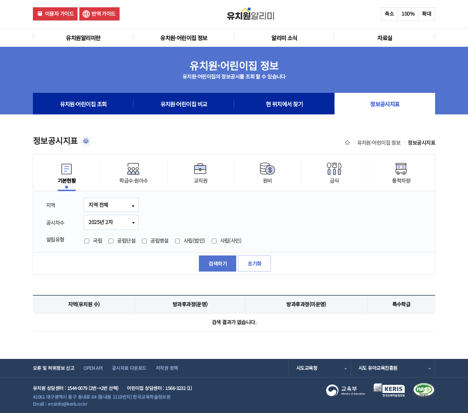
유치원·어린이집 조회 (83, 104)
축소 (389, 13)
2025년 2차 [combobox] (100, 222)
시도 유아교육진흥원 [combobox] (377, 367)
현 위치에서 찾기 (284, 104)
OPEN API (93, 367)
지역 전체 (98, 204)
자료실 (384, 38)
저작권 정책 (167, 367)
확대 (426, 13)
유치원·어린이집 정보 (183, 38)
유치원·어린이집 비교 (184, 104)
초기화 (254, 263)
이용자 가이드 (59, 13)
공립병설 (155, 240)
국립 (93, 240)
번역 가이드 (103, 13)
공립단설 (122, 240)
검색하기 (217, 263)
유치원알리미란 (83, 38)
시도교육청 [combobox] (306, 367)
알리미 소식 (284, 38)
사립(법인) (190, 240)
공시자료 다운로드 (129, 367)
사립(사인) (227, 240)
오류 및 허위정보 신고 (53, 367)
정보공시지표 (385, 104)
